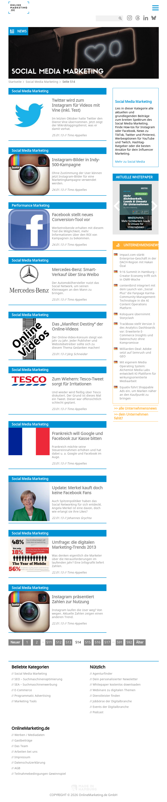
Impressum (22, 757)
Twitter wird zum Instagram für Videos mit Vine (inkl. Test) (76, 105)
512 (59, 642)
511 (49, 642)
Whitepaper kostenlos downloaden (117, 684)
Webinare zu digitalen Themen (114, 690)
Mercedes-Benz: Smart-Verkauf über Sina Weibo (75, 272)
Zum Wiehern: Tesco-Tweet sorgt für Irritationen (77, 381)
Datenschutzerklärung (29, 762)
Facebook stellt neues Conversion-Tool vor (72, 217)
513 (68, 642)
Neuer (15, 642)
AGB (17, 768)
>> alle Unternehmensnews (135, 408)
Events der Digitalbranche (111, 707)
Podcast (98, 712)
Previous (119, 206)
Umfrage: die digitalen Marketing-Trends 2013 (74, 544)
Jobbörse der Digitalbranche (112, 701)
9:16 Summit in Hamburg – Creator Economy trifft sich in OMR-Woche (138, 275)
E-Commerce (23, 690)
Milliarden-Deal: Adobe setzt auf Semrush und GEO (136, 352)
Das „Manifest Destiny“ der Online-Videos (77, 326)
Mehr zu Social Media (130, 161)
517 (107, 642)
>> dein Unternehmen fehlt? (131, 416)
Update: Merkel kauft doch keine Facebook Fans (77, 490)
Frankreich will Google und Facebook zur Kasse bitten (77, 436)
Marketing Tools (25, 701)
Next (152, 206)
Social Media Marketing (42, 82)
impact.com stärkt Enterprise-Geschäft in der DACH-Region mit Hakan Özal (138, 260)
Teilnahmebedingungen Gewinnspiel (40, 774)
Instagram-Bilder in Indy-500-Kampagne (75, 162)
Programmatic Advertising (32, 696)
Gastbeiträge (23, 740)
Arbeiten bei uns (25, 751)
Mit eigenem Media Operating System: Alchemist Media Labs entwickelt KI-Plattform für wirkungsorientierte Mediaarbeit (138, 371)
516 (97, 642)
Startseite (15, 82)
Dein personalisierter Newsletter (115, 679)
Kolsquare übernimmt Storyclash (135, 316)
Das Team (21, 746)
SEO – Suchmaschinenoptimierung (38, 679)
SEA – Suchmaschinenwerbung (35, 684)
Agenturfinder (102, 673)
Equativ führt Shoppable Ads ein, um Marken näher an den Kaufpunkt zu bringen (138, 392)
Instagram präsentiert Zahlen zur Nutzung (73, 599)
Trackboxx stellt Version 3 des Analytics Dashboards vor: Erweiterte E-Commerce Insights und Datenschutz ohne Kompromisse (137, 333)
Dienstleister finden (106, 696)
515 (88, 642)
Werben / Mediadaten (29, 735)
